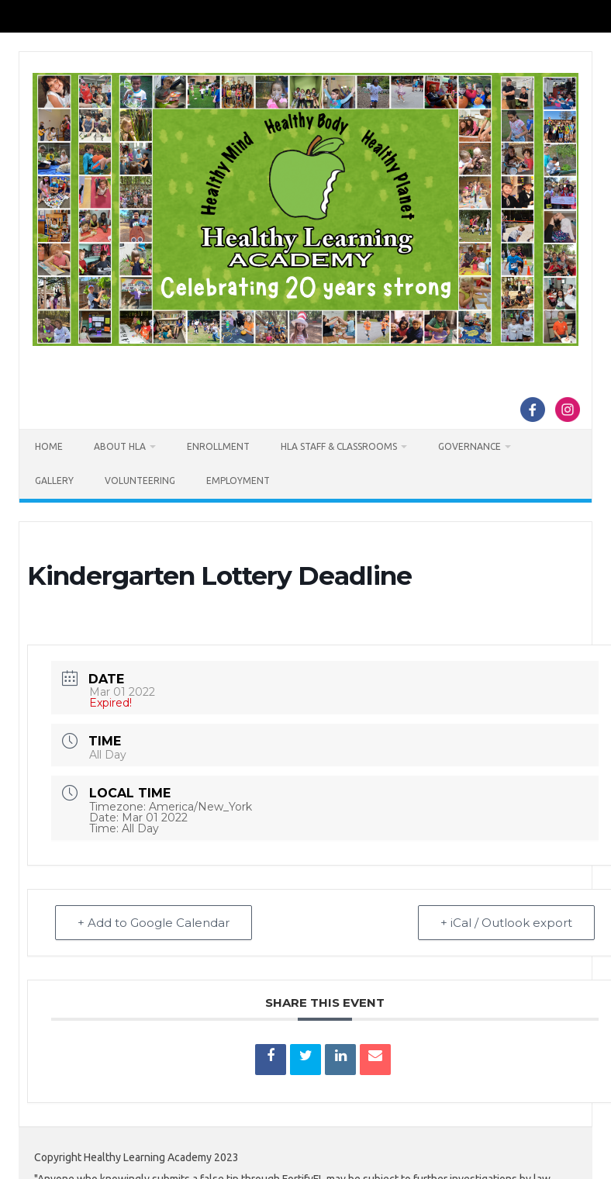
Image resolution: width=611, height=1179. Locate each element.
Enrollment (218, 446)
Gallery (54, 480)
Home (49, 446)
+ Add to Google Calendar (154, 922)
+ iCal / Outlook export (506, 922)
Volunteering (140, 480)
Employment (238, 480)
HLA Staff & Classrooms (339, 446)
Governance (469, 446)
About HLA (120, 446)
